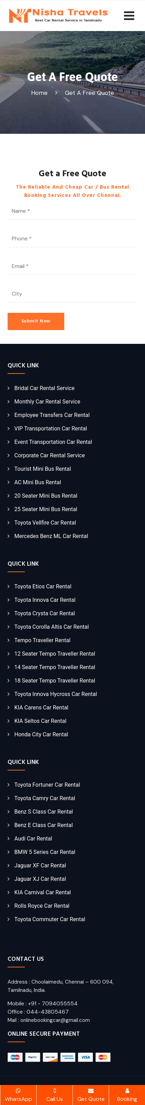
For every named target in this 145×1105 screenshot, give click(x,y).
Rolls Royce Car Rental (42, 906)
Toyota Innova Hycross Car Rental (55, 694)
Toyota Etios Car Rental (42, 586)
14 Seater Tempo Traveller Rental (54, 667)
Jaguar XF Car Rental (40, 865)
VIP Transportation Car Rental (50, 428)
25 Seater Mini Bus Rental (45, 509)
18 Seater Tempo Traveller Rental (54, 680)
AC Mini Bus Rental (37, 482)
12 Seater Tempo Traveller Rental (54, 653)
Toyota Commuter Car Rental (49, 919)
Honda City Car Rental (41, 734)
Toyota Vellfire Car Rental (45, 522)
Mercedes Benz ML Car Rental (51, 536)
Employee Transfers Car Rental (52, 415)
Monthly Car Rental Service (47, 401)
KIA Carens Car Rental (41, 707)
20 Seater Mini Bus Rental (45, 495)
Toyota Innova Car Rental (45, 600)
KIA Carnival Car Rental (42, 892)
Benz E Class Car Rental (43, 825)
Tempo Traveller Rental (42, 640)
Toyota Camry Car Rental (44, 798)
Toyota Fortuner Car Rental (47, 785)
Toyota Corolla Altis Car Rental (51, 627)
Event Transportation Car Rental (53, 442)
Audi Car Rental (33, 838)
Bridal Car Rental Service (44, 388)
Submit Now (35, 321)
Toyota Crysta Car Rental (44, 613)
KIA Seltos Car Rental (40, 721)
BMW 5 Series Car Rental (45, 852)
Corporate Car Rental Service (49, 455)
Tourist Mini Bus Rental (42, 469)
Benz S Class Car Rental (43, 811)
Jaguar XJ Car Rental (40, 879)
